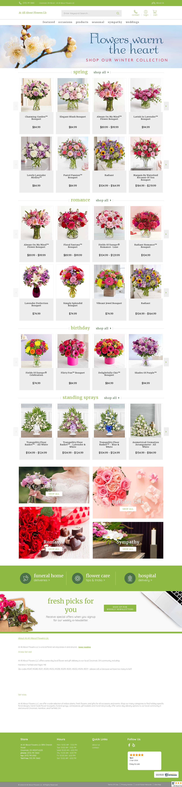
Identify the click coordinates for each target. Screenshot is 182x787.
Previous (15, 106)
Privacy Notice (126, 785)
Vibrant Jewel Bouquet (109, 303)
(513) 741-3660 (28, 3)
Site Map (157, 785)
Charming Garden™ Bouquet (36, 117)
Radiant (109, 175)
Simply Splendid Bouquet (72, 304)
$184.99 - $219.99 (145, 185)
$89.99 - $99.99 (109, 127)
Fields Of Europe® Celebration (36, 373)
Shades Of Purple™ (146, 372)
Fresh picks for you (71, 609)
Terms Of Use (113, 785)
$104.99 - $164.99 (109, 185)
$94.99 (146, 127)
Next (166, 106)
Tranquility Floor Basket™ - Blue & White (109, 444)
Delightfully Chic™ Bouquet (109, 373)
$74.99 (36, 313)
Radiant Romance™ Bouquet (145, 245)
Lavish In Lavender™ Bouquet (146, 117)
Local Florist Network (143, 785)
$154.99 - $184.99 (145, 452)
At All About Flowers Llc (33, 12)
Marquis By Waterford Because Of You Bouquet (145, 177)
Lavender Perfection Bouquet (36, 304)
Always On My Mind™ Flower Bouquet (109, 117)
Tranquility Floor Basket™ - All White (36, 443)
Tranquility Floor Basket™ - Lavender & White (73, 444)
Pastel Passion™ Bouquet (72, 176)
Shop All (100, 72)
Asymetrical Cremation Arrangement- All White (146, 444)
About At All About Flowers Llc (33, 638)
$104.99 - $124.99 (36, 452)
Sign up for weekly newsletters (120, 608)
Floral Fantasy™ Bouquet (73, 245)
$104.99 (145, 255)
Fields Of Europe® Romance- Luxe (109, 245)
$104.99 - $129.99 (109, 255)
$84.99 (36, 127)
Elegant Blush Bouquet (73, 116)
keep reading (85, 647)
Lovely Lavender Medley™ (36, 176)
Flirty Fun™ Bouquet (73, 372)
